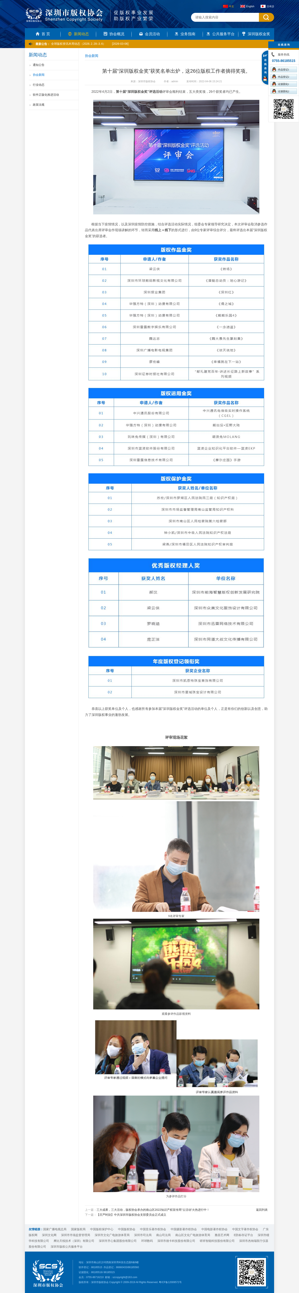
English (247, 6)
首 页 (43, 34)
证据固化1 (280, 84)
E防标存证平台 (243, 1235)
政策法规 (38, 104)
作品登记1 (280, 69)
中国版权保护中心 (101, 1229)
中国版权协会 (126, 1229)
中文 (228, 6)
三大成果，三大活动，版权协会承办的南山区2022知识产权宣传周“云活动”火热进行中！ (153, 1209)
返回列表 (262, 1209)
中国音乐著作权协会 (153, 1229)
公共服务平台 (220, 34)
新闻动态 (78, 34)
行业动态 (38, 84)
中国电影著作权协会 (214, 1229)
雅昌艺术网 (222, 1235)
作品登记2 (280, 77)
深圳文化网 (49, 1235)
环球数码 (147, 1240)
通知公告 (38, 64)
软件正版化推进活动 (46, 94)
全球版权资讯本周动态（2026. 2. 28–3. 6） (78, 43)
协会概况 (114, 34)
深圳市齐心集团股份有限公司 (118, 1240)
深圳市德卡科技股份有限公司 (176, 1240)
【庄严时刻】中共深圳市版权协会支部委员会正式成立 (131, 1214)
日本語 (267, 6)
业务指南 (185, 34)
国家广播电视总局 (54, 1229)
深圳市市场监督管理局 (75, 1235)
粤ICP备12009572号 (170, 1282)
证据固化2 (280, 91)
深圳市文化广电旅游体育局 (112, 1235)
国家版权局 (78, 1229)
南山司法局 (163, 1235)
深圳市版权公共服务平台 (67, 1246)
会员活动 (149, 34)
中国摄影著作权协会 (184, 1229)
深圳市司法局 (143, 1235)
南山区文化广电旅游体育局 (192, 1235)
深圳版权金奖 (256, 34)
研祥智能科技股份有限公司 (217, 1240)
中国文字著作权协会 (245, 1229)
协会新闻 (38, 74)
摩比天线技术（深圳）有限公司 (74, 1240)
